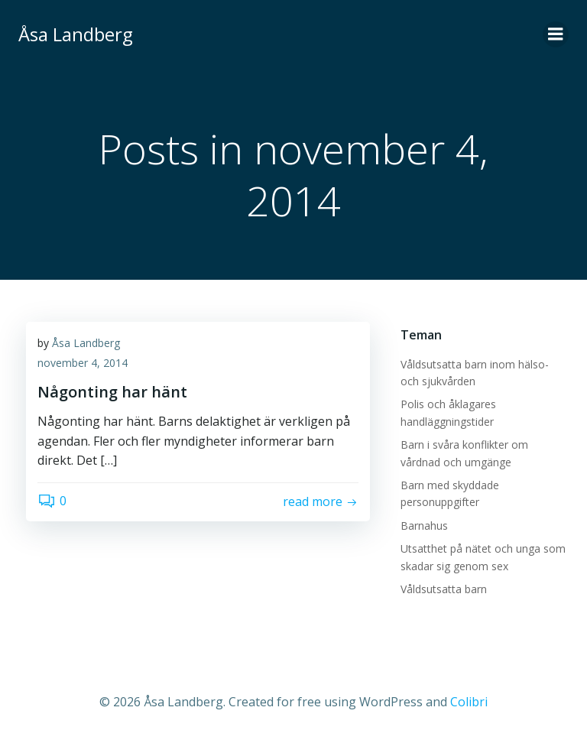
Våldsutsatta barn (444, 589)
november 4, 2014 (82, 362)
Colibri (469, 701)
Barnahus (424, 525)
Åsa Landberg (86, 343)
